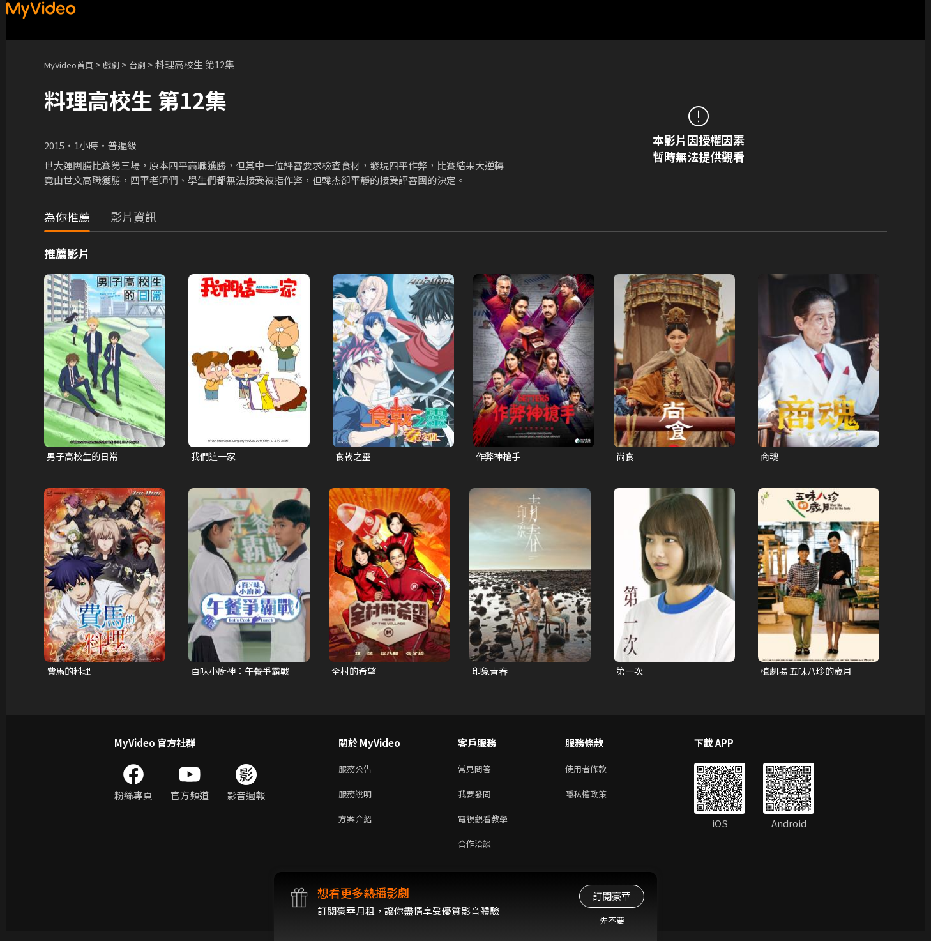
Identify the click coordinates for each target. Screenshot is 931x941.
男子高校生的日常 (85, 456)
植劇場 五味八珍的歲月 (809, 672)
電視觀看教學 (486, 825)
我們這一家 (215, 456)
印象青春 (491, 672)
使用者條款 (597, 772)
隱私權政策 (597, 799)
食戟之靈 (354, 456)
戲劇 (121, 64)
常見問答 (477, 772)
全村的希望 (355, 672)
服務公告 (357, 772)
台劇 (150, 64)
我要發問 (477, 799)
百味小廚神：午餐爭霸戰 (243, 672)
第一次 (630, 672)
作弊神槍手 (500, 456)
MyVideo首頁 (73, 64)
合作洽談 (477, 852)
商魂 (770, 456)
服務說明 (357, 799)
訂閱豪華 (612, 896)
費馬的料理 (71, 672)
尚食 (625, 456)
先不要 (612, 920)
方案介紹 (357, 825)
